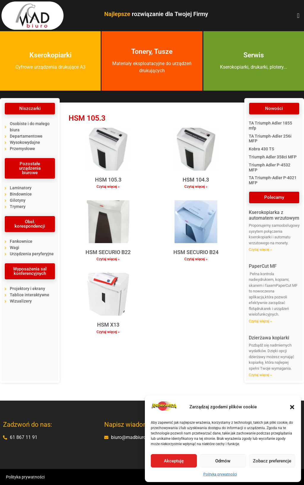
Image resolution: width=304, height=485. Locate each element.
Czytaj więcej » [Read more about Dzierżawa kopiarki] (260, 375)
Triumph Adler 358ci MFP (273, 157)
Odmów (222, 461)
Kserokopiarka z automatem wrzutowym (274, 215)
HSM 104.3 (196, 180)
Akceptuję (174, 461)
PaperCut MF (263, 266)
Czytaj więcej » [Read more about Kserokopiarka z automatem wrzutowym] (260, 250)
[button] (292, 407)
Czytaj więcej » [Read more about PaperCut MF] (260, 321)
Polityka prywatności (220, 474)
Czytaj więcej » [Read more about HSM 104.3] (196, 187)
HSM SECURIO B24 (195, 252)
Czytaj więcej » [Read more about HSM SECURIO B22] (108, 259)
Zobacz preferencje (272, 461)
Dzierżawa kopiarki (269, 338)
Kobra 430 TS (261, 149)
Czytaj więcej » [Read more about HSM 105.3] (108, 187)
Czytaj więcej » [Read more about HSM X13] (108, 332)
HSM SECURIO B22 (108, 252)
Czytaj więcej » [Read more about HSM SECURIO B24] (196, 259)
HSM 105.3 (108, 180)
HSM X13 (108, 325)
